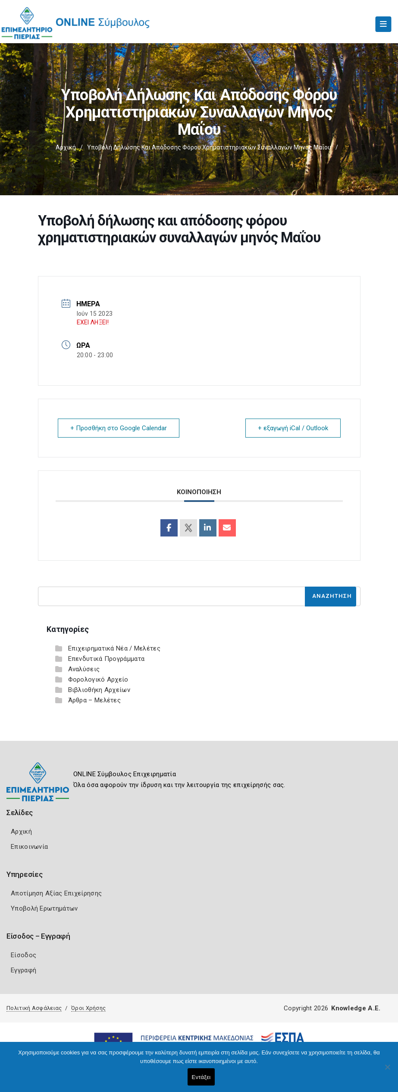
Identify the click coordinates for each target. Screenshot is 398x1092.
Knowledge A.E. (355, 1008)
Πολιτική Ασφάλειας (34, 1008)
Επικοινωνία (29, 847)
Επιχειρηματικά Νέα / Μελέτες (114, 648)
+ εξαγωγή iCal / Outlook (293, 428)
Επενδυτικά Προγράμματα (106, 659)
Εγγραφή (23, 970)
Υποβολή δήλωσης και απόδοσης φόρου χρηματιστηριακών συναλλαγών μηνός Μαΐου (209, 147)
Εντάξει (201, 1077)
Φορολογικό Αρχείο (98, 679)
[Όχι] (387, 1071)
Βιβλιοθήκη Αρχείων (99, 690)
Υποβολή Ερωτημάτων (44, 908)
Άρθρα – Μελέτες (94, 700)
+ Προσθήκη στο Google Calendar (118, 428)
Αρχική (66, 147)
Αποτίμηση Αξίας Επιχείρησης (56, 893)
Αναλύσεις (84, 669)
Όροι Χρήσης (88, 1008)
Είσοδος (23, 955)
